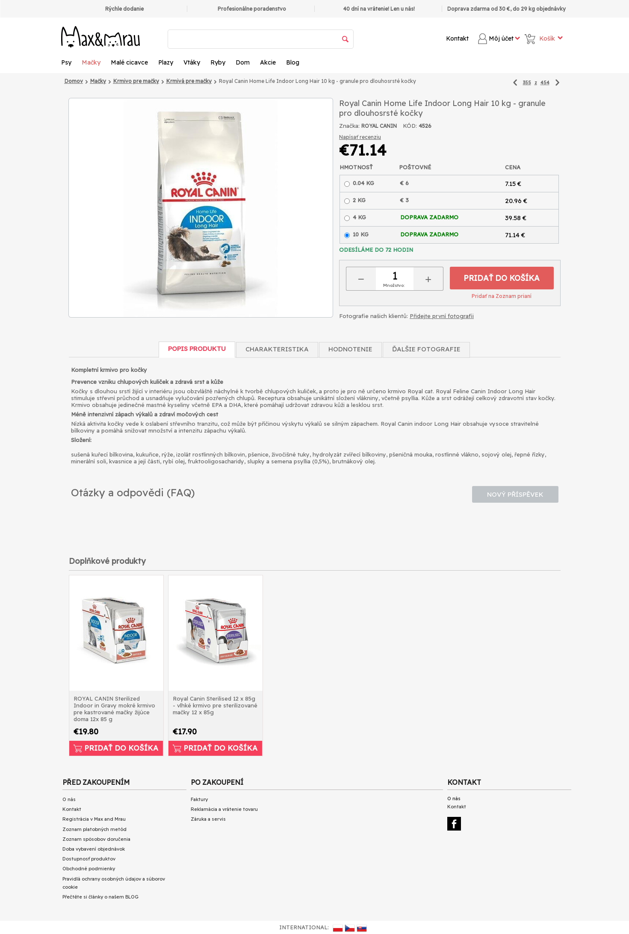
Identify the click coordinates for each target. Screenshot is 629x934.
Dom (243, 62)
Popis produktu (197, 349)
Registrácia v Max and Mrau (94, 819)
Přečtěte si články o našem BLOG (100, 897)
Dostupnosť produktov (88, 859)
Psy (66, 62)
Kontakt (457, 38)
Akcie (268, 62)
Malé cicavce (129, 62)
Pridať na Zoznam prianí (502, 296)
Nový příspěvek (515, 494)
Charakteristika (277, 349)
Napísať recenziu (360, 137)
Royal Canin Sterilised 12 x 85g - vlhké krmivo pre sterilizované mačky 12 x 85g (215, 705)
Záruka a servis (208, 819)
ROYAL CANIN (379, 126)
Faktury (199, 799)
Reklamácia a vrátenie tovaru (224, 809)
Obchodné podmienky (88, 869)
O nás (69, 799)
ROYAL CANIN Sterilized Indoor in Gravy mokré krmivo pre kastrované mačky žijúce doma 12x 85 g (114, 708)
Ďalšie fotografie (426, 349)
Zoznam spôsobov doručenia (96, 839)
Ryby (217, 62)
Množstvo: (394, 285)
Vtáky (191, 62)
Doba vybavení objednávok (93, 849)
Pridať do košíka (502, 278)
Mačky (91, 62)
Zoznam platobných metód (94, 829)
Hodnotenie (350, 349)
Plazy (165, 62)
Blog (292, 62)
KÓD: (410, 125)
